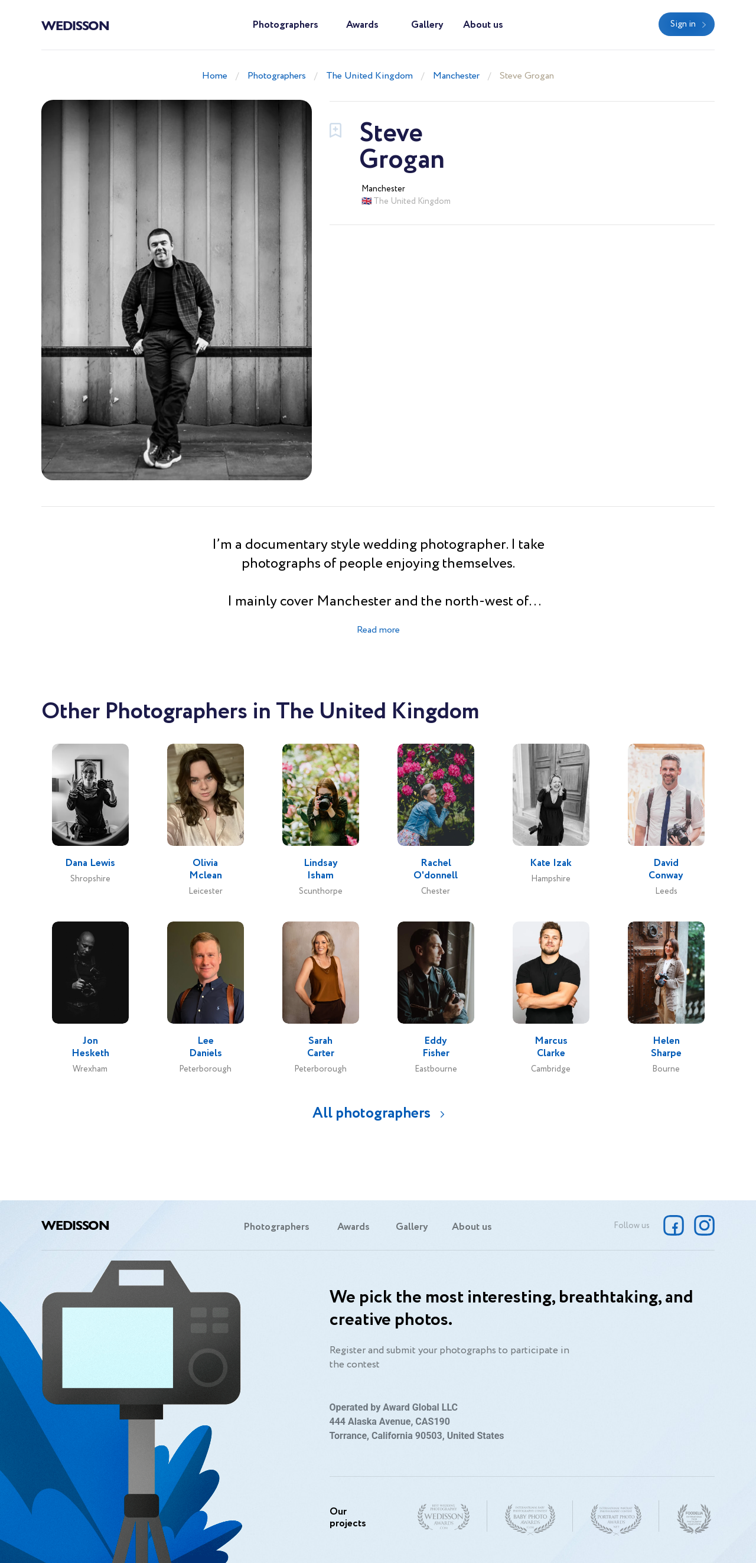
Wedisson (75, 24)
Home (214, 76)
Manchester (456, 76)
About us (483, 25)
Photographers (285, 25)
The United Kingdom (369, 76)
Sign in (683, 24)
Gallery (427, 25)
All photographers (371, 1113)
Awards (362, 25)
